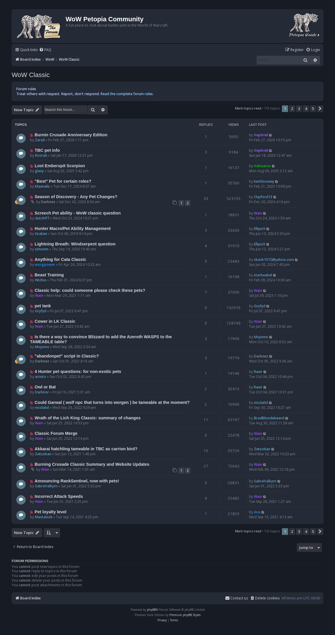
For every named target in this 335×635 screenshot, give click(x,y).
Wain (258, 213)
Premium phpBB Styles (185, 615)
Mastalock (43, 516)
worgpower (45, 264)
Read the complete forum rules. (127, 93)
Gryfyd (40, 310)
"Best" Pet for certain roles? (63, 181)
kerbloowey (264, 181)
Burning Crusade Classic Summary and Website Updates (92, 464)
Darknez (48, 201)
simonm (41, 249)
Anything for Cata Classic (60, 259)
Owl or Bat (45, 387)
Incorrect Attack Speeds (59, 496)
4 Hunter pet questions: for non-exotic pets (78, 371)
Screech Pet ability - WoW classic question (78, 213)
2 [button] (292, 108)
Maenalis (42, 186)
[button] (320, 108)
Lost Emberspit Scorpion (60, 165)
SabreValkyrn (46, 486)
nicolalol (42, 407)
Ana (257, 512)
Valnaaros (262, 165)
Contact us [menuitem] (236, 598)
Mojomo (42, 346)
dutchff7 (42, 218)
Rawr (258, 371)
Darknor (42, 392)
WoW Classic (31, 74)
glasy (39, 170)
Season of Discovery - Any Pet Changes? (76, 196)
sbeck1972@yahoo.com (274, 259)
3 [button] (299, 108)
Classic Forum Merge (56, 433)
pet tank (43, 305)
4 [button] (306, 108)
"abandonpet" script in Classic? (67, 356)
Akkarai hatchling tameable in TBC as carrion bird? (86, 448)
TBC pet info (47, 150)
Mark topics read (248, 108)
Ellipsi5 (259, 228)
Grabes (41, 233)
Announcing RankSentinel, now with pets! (77, 481)
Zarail (40, 139)
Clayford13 (263, 196)
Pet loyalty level (50, 512)
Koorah (41, 155)
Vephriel (261, 134)
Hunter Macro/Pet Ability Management (73, 228)
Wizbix (40, 280)
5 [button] (313, 108)
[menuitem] (45, 50)
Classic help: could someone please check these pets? (90, 290)
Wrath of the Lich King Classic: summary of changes (88, 418)
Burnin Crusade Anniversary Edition (71, 134)
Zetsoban (43, 453)
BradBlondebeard (269, 418)
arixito (40, 376)
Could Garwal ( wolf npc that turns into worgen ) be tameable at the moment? (112, 402)
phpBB (151, 610)
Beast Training (49, 275)
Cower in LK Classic (55, 321)
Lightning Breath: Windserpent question (75, 244)
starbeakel (263, 275)
